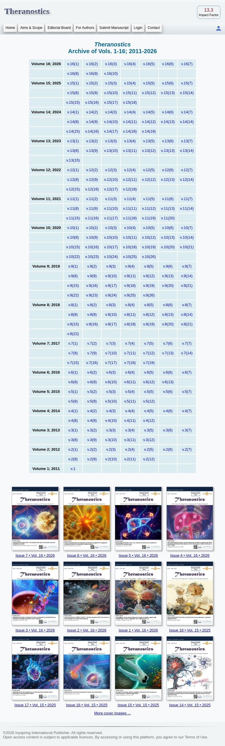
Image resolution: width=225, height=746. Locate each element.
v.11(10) (111, 208)
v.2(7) (187, 449)
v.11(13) (168, 208)
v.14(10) (111, 121)
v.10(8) (73, 237)
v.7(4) (129, 343)
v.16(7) (187, 64)
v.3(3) (111, 430)
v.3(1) (73, 430)
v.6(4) (129, 372)
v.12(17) (111, 189)
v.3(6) (168, 430)
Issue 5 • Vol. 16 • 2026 (138, 555)
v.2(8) (73, 459)
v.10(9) (92, 237)
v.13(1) (73, 141)
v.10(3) (111, 227)
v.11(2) (92, 199)
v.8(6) (168, 305)
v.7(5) (149, 343)
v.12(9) (92, 179)
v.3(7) (187, 430)
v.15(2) (92, 83)
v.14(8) (73, 121)
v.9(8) (73, 276)
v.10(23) (92, 256)
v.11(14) (187, 208)
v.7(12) (149, 353)
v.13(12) (149, 150)
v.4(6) (168, 411)
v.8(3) (111, 305)
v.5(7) (187, 391)
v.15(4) (130, 83)
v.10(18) (130, 247)
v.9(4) (129, 266)
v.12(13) (168, 179)
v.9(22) (73, 295)
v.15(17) (111, 102)
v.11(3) (111, 199)
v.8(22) (73, 334)
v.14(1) (73, 112)
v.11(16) (92, 218)
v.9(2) (92, 266)
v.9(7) (187, 266)
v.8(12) (149, 314)
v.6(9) (92, 382)
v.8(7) (187, 305)
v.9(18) (130, 285)
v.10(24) (111, 256)
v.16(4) (130, 64)
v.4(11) (130, 420)
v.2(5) (149, 449)
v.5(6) (168, 391)
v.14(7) (187, 112)
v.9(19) (149, 285)
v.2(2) (92, 449)
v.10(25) (130, 256)
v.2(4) (129, 449)
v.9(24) (111, 295)
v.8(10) (111, 314)
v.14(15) (73, 131)
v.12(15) (73, 189)
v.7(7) (187, 343)
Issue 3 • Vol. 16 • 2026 (35, 630)
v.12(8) (73, 179)
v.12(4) (130, 170)
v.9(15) (73, 285)
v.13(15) (73, 160)
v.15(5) (149, 83)
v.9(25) (130, 295)
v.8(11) (130, 314)
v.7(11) (130, 353)
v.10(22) (73, 256)
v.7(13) (168, 353)
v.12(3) (111, 170)
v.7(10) (111, 353)
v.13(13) (168, 150)
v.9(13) (168, 276)
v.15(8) (73, 93)
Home (10, 28)
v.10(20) (168, 247)
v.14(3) (111, 112)
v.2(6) (168, 449)
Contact (154, 28)
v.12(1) (73, 170)
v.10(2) (92, 227)
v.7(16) (92, 362)
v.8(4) (129, 305)
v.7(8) (73, 353)
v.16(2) (92, 64)
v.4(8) (73, 420)
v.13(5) (149, 141)
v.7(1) (73, 343)
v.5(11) (130, 401)
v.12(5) (149, 170)
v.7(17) (111, 362)
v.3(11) (130, 440)
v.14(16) (92, 131)
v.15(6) (168, 83)
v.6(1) (73, 372)
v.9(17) (111, 285)
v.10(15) (73, 247)
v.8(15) (73, 324)
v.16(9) (92, 73)
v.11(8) (73, 208)
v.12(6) (168, 170)
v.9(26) (149, 295)
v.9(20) (168, 285)
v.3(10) (111, 440)
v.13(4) (130, 141)
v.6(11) (130, 382)
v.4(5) (149, 411)
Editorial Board (59, 28)
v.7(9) (92, 353)
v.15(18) (130, 102)
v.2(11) (130, 459)
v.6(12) (149, 382)
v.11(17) (111, 218)
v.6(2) (92, 372)
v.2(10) (111, 459)
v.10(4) (130, 227)
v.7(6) (168, 343)
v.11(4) (130, 199)
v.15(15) (73, 102)
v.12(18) (130, 189)
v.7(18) (130, 362)
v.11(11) (130, 208)
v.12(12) (149, 179)
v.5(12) (149, 401)
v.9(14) (187, 276)
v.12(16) (92, 189)
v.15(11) (130, 93)
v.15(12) (149, 93)
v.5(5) (149, 391)
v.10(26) (149, 256)
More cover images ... (112, 713)
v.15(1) (73, 83)
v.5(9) (92, 401)
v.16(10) (111, 73)
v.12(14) (187, 179)
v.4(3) (111, 411)
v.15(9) (92, 93)
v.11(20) (168, 218)
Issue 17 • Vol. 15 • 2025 (35, 705)
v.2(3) (111, 449)
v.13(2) (92, 141)
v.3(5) (149, 430)
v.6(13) (168, 382)
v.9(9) (92, 276)
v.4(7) (187, 411)
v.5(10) (111, 401)
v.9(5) (149, 266)
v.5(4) (129, 391)
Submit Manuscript (113, 28)
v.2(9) (92, 459)
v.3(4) (129, 430)
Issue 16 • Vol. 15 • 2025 (86, 705)
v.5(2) (92, 391)
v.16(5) (149, 64)
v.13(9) (92, 150)
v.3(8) (73, 440)
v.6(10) (111, 382)
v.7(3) (111, 343)
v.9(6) (168, 266)
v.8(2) (92, 305)
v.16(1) (73, 64)
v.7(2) (92, 343)
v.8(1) (73, 305)
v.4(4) (129, 411)
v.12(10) (111, 179)
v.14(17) (111, 131)
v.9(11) (130, 276)
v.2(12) (149, 459)
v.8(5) (149, 305)
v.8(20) (168, 324)
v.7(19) (149, 362)
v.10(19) (149, 247)
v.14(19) (149, 131)
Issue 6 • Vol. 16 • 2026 (86, 555)
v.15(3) (111, 83)
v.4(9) (92, 420)
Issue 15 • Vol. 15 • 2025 (138, 705)
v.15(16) (92, 102)
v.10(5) (149, 227)
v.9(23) (92, 295)
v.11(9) (92, 208)
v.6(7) (187, 372)
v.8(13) (168, 314)
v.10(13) (168, 237)
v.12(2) (92, 170)
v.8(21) (187, 324)
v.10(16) (92, 247)
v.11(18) (130, 218)
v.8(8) (73, 314)
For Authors (85, 28)
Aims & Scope (31, 28)
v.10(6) (168, 227)
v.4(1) (73, 411)
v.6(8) (73, 382)
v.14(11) (130, 121)
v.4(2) (92, 411)
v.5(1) (73, 391)
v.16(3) (111, 64)
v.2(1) (73, 449)
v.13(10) (111, 150)
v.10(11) (130, 237)
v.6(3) (111, 372)
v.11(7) (187, 199)
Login (138, 28)
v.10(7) (187, 227)
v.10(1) (73, 227)
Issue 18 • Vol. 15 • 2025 (189, 630)
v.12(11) (130, 179)
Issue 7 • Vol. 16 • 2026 (35, 555)
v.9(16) (92, 285)
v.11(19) (149, 218)
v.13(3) (111, 141)
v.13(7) (187, 141)
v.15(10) (111, 93)
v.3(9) (92, 440)
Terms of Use (196, 737)
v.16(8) (73, 73)
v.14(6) (168, 112)
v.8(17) (111, 324)
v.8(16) (92, 324)
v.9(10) (111, 276)
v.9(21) (187, 285)
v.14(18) (130, 131)
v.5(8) (73, 401)
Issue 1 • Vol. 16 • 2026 (138, 630)
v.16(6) (168, 64)
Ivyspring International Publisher (42, 733)
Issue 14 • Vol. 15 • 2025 (189, 705)
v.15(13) (168, 93)
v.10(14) (187, 237)
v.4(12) (149, 420)
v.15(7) (187, 83)
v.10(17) (111, 247)
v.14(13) (168, 121)
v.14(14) (187, 121)
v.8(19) (149, 324)
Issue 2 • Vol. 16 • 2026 (86, 630)
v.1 (73, 468)
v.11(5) (149, 199)
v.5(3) (111, 391)
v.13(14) (187, 150)
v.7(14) (187, 353)
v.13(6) (168, 141)
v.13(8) (73, 150)
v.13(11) (130, 150)
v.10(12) (149, 237)
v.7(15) (73, 362)
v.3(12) (149, 440)
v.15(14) (187, 93)
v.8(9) (92, 314)
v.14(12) (149, 121)
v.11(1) (73, 199)
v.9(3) (111, 266)
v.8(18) (130, 324)
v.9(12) (149, 276)
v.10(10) (111, 237)
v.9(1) (73, 266)
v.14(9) (92, 121)
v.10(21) (187, 247)
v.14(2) (92, 112)
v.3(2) (92, 430)
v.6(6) (168, 372)
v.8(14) (187, 314)
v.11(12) (149, 208)
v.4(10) (111, 420)
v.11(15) (73, 218)
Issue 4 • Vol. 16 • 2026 (189, 555)
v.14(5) (149, 112)
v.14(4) (130, 112)
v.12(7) (187, 170)
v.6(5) (149, 372)
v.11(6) (168, 199)
